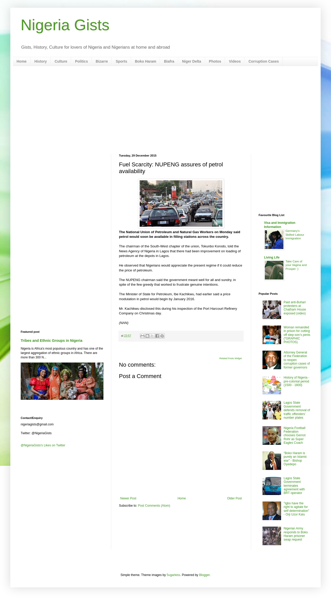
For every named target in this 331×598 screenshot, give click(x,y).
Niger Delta (191, 61)
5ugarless (173, 575)
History (40, 61)
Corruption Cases (264, 61)
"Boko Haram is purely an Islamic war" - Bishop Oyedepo (295, 458)
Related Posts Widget (230, 358)
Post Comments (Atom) (154, 505)
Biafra (169, 61)
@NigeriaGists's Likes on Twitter (43, 445)
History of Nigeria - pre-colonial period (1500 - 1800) (296, 381)
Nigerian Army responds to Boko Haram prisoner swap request (296, 534)
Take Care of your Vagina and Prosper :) (296, 265)
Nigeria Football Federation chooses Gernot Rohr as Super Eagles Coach (295, 435)
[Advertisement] (165, 110)
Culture (61, 61)
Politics (81, 61)
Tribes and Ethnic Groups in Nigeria (51, 340)
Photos (215, 61)
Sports (121, 61)
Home (22, 61)
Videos (235, 61)
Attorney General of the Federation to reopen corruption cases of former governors (297, 360)
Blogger (204, 575)
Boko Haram (145, 61)
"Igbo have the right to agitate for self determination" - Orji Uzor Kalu (296, 508)
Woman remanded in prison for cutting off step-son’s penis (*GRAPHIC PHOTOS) (297, 335)
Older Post (234, 498)
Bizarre (102, 61)
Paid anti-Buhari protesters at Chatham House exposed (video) (295, 307)
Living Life (272, 257)
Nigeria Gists (65, 25)
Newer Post (128, 498)
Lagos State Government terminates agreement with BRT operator (294, 485)
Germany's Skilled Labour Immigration (294, 234)
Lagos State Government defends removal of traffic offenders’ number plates (297, 410)
